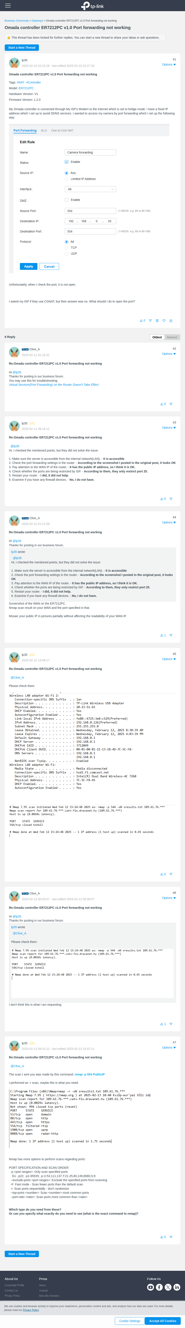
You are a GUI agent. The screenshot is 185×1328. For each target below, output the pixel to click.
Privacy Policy (12, 1295)
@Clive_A (17, 678)
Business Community (17, 20)
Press (43, 1279)
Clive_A (35, 350)
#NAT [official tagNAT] (21, 82)
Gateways (37, 20)
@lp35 (17, 373)
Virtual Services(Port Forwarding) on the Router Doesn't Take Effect (54, 385)
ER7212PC (26, 88)
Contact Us (11, 1290)
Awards (43, 1290)
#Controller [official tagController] (33, 82)
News (42, 1285)
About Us (11, 1279)
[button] (171, 320)
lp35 (24, 60)
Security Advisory (49, 1295)
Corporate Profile (14, 1285)
